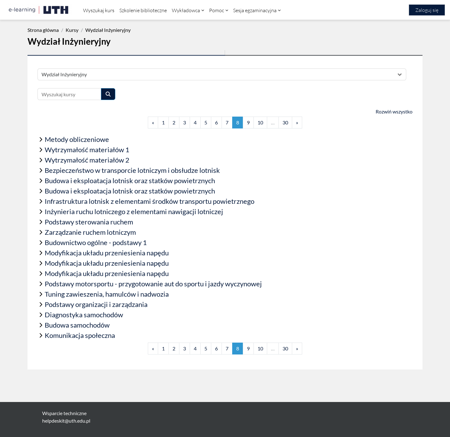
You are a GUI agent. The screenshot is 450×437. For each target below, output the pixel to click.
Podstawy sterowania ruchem (89, 222)
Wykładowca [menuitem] (186, 10)
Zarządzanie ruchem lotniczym (90, 232)
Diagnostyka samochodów (84, 314)
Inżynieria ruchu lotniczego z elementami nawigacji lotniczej (134, 211)
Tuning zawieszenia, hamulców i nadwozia (107, 294)
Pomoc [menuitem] (216, 10)
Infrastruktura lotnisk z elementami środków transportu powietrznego (149, 201)
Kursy (72, 30)
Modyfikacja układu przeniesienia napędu (107, 253)
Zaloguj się (426, 10)
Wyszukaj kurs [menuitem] (98, 10)
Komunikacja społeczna (80, 335)
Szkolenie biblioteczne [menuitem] (143, 10)
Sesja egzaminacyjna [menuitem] (255, 10)
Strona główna (43, 30)
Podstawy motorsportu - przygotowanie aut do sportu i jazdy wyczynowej (153, 283)
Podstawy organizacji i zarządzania (96, 304)
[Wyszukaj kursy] (69, 94)
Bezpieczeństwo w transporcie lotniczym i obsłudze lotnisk (132, 170)
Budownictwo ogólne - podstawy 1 (96, 242)
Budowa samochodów (77, 325)
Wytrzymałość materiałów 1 (87, 149)
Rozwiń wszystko (394, 111)
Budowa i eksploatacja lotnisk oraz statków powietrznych (130, 180)
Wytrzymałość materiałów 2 (87, 160)
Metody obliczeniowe (77, 139)
